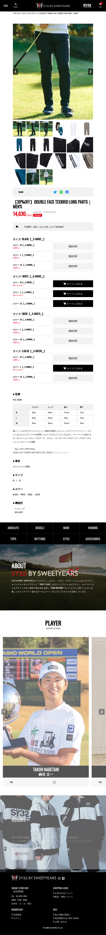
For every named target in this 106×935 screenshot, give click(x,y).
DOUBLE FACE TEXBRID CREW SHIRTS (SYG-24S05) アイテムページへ (40, 452)
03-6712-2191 (21, 896)
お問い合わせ (61, 921)
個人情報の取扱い (63, 914)
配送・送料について (64, 896)
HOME (15, 13)
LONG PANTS (31, 13)
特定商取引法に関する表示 (67, 918)
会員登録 (17, 914)
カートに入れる (73, 283)
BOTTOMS (22, 13)
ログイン (17, 918)
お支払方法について (64, 892)
